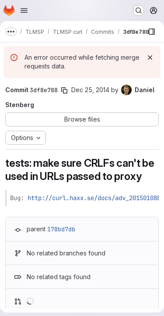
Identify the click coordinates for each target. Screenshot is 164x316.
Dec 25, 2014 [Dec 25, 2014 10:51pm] (90, 89)
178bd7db (61, 229)
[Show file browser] (152, 32)
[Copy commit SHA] (64, 90)
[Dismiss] (150, 57)
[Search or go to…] (138, 10)
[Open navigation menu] (24, 11)
